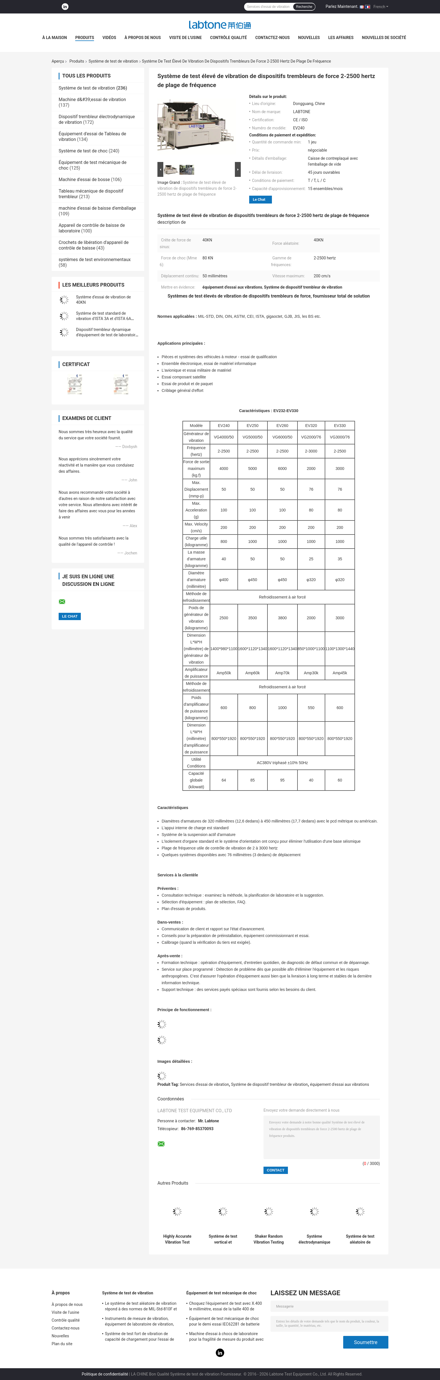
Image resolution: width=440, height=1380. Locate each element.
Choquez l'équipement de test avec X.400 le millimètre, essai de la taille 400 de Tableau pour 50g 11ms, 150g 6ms (225, 1307)
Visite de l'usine (185, 37)
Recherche (304, 7)
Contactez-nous (272, 37)
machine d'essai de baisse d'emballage (97, 208)
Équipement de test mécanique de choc (221, 1293)
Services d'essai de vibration (204, 1084)
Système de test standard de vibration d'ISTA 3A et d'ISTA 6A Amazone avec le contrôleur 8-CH (105, 318)
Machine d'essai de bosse (84, 179)
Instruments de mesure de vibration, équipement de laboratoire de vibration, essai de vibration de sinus (139, 1322)
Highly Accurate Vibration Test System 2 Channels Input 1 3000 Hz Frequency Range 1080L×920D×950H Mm (177, 1239)
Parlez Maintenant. (342, 6)
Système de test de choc (83, 151)
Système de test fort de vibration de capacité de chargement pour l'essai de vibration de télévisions (139, 1337)
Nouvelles (309, 37)
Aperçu (58, 61)
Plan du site (62, 1344)
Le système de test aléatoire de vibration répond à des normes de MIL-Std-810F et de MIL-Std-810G (141, 1307)
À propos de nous (143, 37)
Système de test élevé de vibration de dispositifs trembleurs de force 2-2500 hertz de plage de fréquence (197, 188)
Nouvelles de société (384, 37)
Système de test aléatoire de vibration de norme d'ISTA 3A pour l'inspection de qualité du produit (360, 1239)
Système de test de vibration (113, 61)
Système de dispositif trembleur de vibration (269, 1084)
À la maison (54, 37)
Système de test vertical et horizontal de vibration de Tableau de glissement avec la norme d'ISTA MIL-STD (223, 1239)
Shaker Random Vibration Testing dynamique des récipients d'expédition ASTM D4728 (268, 1239)
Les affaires (341, 37)
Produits (84, 37)
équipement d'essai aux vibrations (339, 1084)
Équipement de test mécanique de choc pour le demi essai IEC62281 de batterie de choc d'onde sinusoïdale (224, 1322)
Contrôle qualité (228, 37)
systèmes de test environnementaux (95, 259)
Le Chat (259, 199)
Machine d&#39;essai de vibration (92, 99)
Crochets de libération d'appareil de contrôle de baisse (94, 245)
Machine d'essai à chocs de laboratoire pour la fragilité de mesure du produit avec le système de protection (226, 1337)
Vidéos (109, 37)
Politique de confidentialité (105, 1374)
